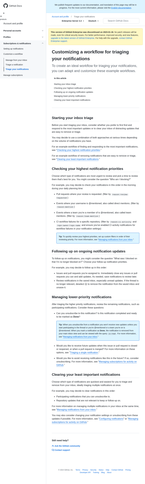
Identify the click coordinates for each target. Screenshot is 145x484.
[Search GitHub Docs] (121, 21)
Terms (77, 470)
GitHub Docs (15, 6)
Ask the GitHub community (66, 446)
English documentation (121, 8)
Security (93, 470)
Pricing (128, 470)
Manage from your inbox (16, 60)
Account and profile (13, 23)
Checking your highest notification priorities (78, 150)
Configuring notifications (111, 419)
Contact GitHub (117, 470)
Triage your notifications (17, 69)
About (109, 472)
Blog (103, 472)
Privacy (85, 470)
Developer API (85, 472)
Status (101, 470)
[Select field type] (73, 21)
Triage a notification (14, 65)
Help (107, 470)
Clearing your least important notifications (77, 159)
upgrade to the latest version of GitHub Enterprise (72, 38)
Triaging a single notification (84, 352)
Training (96, 472)
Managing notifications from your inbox (116, 239)
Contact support (61, 450)
